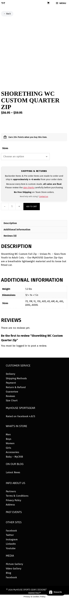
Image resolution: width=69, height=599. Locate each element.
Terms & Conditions (17, 495)
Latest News (13, 472)
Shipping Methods (16, 378)
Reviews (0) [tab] (10, 235)
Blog (8, 572)
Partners (11, 491)
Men (8, 434)
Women (10, 443)
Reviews (10, 396)
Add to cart (31, 207)
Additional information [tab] (17, 229)
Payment (11, 382)
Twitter (10, 535)
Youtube (11, 548)
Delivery (10, 373)
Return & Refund (16, 387)
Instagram (12, 539)
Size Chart (12, 400)
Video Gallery (13, 568)
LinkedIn (11, 543)
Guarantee (12, 391)
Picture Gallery (14, 564)
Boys (8, 439)
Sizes (5, 148)
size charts (29, 187)
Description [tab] (10, 223)
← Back (7, 13)
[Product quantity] (12, 206)
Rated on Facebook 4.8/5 (20, 416)
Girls (8, 447)
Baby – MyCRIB (14, 456)
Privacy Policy (13, 500)
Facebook (11, 530)
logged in (21, 345)
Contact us (43, 196)
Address (10, 504)
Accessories (12, 452)
